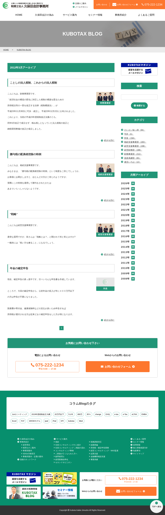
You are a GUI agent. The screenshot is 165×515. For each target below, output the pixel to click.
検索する (141, 105)
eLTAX (134, 414)
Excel (14, 421)
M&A (81, 421)
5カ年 (70, 414)
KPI (62, 421)
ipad (46, 421)
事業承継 (94, 459)
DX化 (108, 414)
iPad (54, 421)
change (98, 414)
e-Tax (125, 414)
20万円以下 (59, 414)
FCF (22, 421)
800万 (80, 414)
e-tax (116, 414)
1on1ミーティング (19, 414)
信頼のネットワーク (28, 459)
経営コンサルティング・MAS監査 (104, 451)
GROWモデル (34, 421)
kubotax (71, 421)
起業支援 (94, 454)
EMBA (144, 414)
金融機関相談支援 (98, 456)
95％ (89, 414)
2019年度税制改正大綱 (40, 414)
